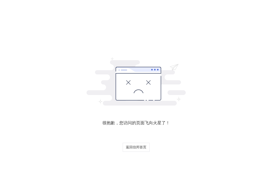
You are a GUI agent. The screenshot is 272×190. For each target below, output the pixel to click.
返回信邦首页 (136, 147)
